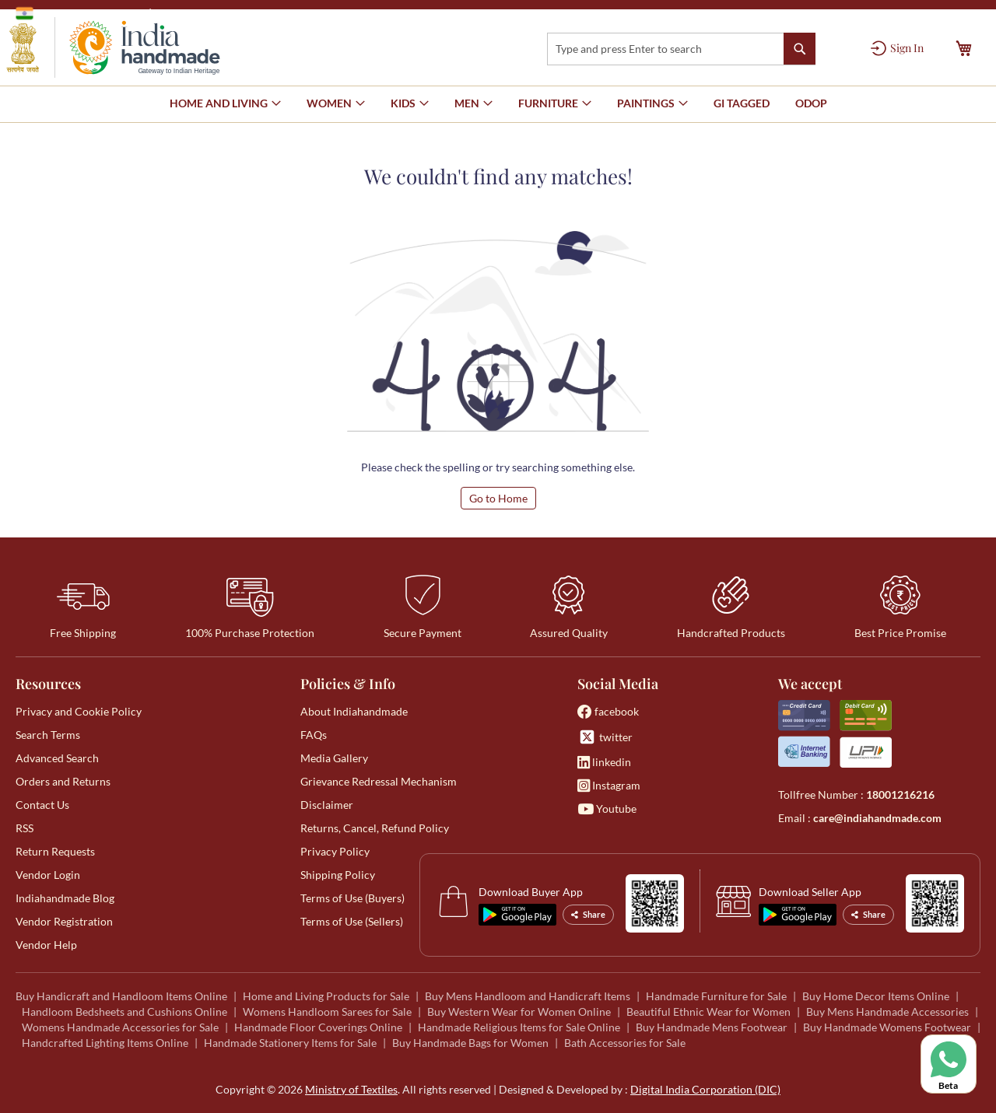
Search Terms (48, 734)
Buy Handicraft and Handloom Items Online (121, 996)
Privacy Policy (335, 851)
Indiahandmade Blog (65, 898)
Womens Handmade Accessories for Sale (120, 1027)
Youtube (607, 808)
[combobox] (681, 49)
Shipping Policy (337, 874)
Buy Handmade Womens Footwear (887, 1027)
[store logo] (113, 47)
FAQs (313, 734)
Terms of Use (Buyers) (352, 898)
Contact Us (42, 804)
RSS (24, 828)
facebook (608, 711)
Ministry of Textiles (206, 12)
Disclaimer (326, 804)
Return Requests (55, 851)
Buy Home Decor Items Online (875, 996)
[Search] (799, 49)
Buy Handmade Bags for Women (470, 1042)
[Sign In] (897, 48)
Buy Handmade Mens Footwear (711, 1027)
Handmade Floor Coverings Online (318, 1027)
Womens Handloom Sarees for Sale (327, 1011)
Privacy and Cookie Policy (79, 711)
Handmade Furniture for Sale (716, 996)
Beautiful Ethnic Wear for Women (708, 1011)
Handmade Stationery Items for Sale (290, 1042)
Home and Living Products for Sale (326, 996)
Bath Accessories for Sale (625, 1042)
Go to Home (498, 498)
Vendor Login (48, 874)
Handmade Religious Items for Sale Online (519, 1027)
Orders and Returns (63, 781)
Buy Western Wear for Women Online (519, 1011)
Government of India (78, 13)
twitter (605, 737)
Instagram (608, 785)
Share (588, 914)
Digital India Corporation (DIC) (705, 1089)
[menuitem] (741, 103)
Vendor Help (46, 944)
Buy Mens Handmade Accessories (887, 1011)
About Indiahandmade (354, 711)
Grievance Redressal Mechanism (378, 781)
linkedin (604, 761)
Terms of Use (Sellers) (351, 921)
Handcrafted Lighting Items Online (105, 1042)
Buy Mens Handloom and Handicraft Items (527, 996)
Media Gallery (334, 758)
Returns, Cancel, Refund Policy (374, 828)
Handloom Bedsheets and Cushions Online (124, 1011)
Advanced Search (57, 758)
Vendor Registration (64, 921)
